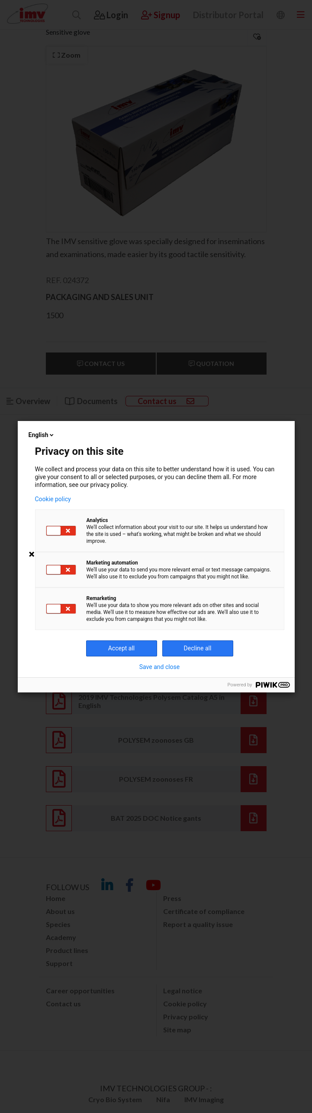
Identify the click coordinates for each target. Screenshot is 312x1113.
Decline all (198, 648)
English (42, 434)
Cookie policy (53, 499)
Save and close (159, 666)
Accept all (121, 648)
